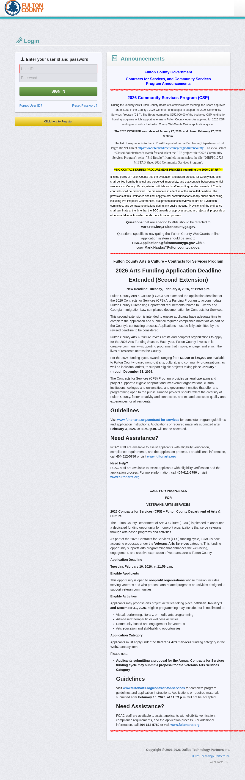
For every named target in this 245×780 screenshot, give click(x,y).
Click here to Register (58, 121)
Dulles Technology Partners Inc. (211, 756)
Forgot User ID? (30, 105)
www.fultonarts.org (161, 456)
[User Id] (58, 68)
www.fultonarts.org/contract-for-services (148, 420)
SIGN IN (58, 91)
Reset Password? (84, 105)
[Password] (58, 77)
